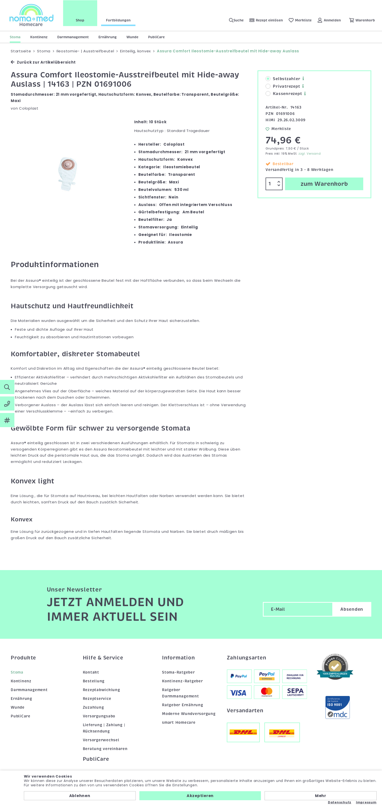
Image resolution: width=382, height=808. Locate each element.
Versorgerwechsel (101, 740)
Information (178, 658)
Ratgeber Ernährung (182, 705)
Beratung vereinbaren (105, 749)
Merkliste (278, 129)
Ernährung (107, 37)
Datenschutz (339, 802)
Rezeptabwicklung (101, 690)
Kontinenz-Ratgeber (182, 681)
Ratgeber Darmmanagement (180, 693)
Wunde (132, 37)
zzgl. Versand (309, 153)
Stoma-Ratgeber (178, 672)
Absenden (351, 609)
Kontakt (91, 672)
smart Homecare (179, 722)
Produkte (23, 658)
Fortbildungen (118, 20)
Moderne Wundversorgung (189, 714)
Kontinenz (39, 37)
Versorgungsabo (99, 716)
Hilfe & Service (103, 658)
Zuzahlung (93, 707)
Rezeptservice (97, 698)
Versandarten (245, 710)
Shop (80, 20)
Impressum (366, 802)
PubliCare (156, 37)
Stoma (15, 37)
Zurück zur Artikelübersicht (43, 62)
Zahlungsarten (246, 658)
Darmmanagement (73, 37)
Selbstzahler (283, 78)
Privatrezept (283, 86)
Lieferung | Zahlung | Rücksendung (104, 728)
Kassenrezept (284, 93)
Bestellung (94, 681)
